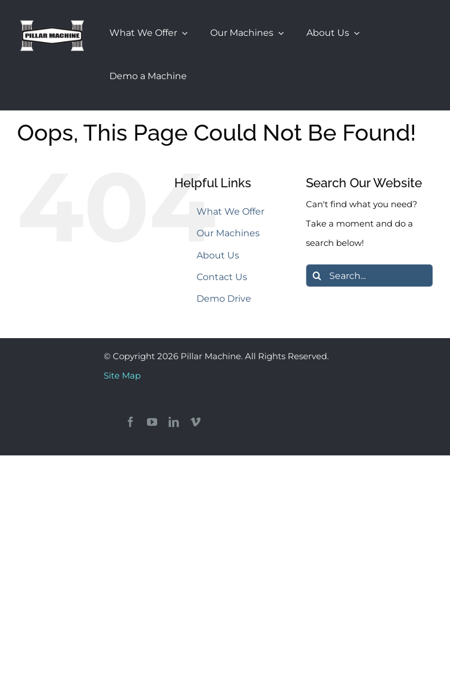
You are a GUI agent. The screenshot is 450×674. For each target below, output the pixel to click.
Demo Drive (224, 298)
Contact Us (222, 277)
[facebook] (130, 422)
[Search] (317, 275)
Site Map (122, 375)
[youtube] (152, 422)
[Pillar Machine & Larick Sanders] (52, 21)
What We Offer (230, 211)
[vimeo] (195, 422)
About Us (218, 255)
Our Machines (228, 233)
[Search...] (369, 275)
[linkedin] (174, 422)
